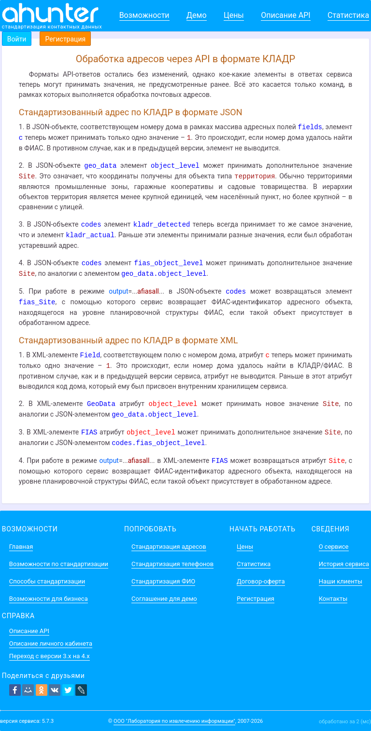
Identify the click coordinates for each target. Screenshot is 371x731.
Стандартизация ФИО (163, 581)
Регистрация (65, 39)
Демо (196, 15)
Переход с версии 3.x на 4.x (49, 656)
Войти (17, 39)
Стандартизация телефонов (172, 564)
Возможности (144, 15)
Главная (21, 546)
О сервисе (334, 546)
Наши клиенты (340, 581)
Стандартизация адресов (168, 546)
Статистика (348, 15)
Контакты (333, 598)
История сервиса (344, 564)
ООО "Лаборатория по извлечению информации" (174, 721)
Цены (234, 15)
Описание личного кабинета (50, 643)
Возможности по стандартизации (58, 564)
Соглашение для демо (164, 598)
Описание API (285, 15)
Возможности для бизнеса (48, 598)
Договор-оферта (261, 581)
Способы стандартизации (47, 581)
